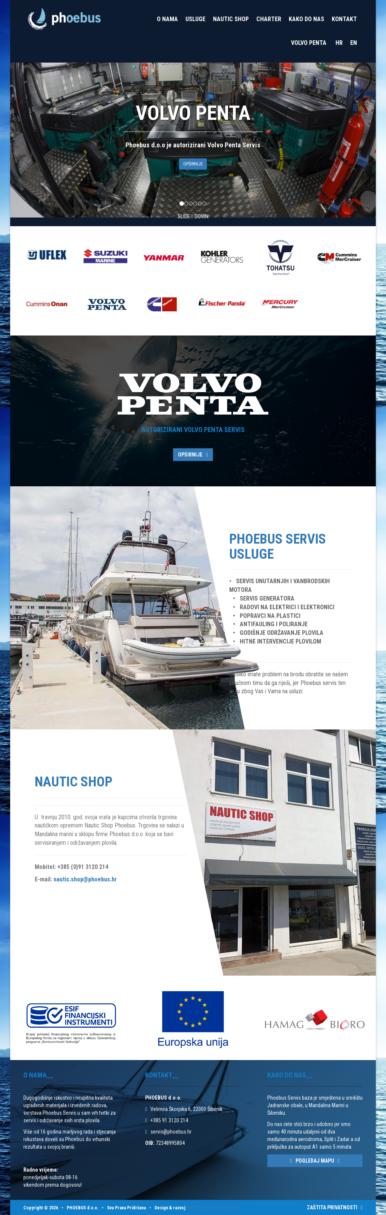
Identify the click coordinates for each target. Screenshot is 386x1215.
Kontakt (344, 19)
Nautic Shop (231, 19)
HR (339, 42)
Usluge (195, 19)
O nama (167, 19)
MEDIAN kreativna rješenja (213, 1207)
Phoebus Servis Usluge (277, 546)
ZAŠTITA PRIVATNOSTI (335, 1207)
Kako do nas (306, 19)
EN (353, 42)
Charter (268, 19)
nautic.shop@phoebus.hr (85, 879)
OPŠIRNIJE (193, 164)
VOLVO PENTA (308, 42)
